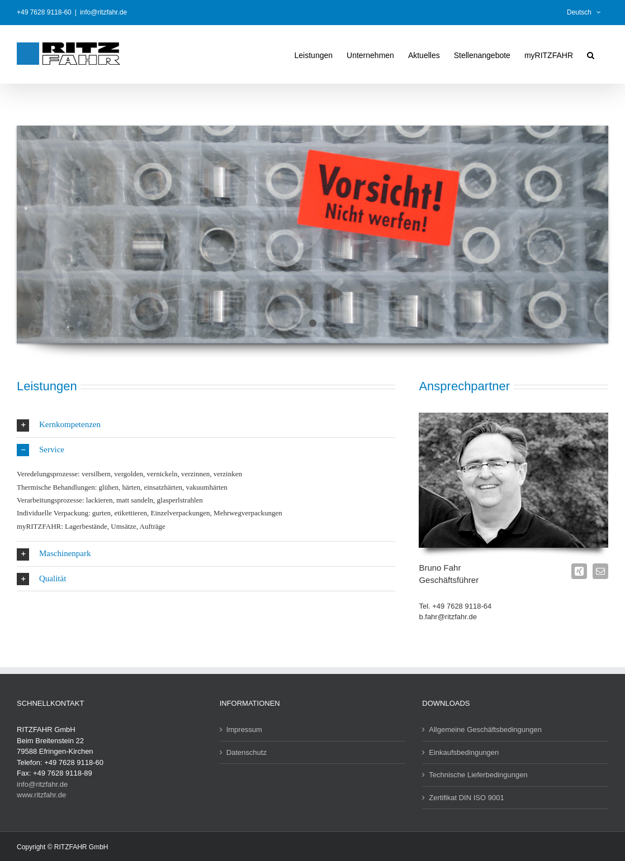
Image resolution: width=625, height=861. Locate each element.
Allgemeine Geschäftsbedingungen (485, 729)
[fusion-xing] (579, 571)
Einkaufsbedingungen (464, 752)
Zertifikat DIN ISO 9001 (466, 797)
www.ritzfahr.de (41, 795)
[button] (590, 54)
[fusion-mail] (600, 571)
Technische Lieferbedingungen (478, 775)
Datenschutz (246, 752)
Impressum (244, 729)
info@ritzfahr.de (103, 12)
